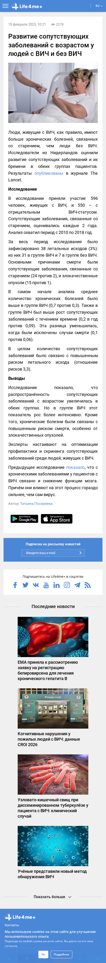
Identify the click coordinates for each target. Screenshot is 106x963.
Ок (43, 954)
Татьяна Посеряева (36, 504)
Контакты (12, 925)
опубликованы (48, 173)
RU (99, 6)
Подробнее (61, 954)
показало (75, 467)
